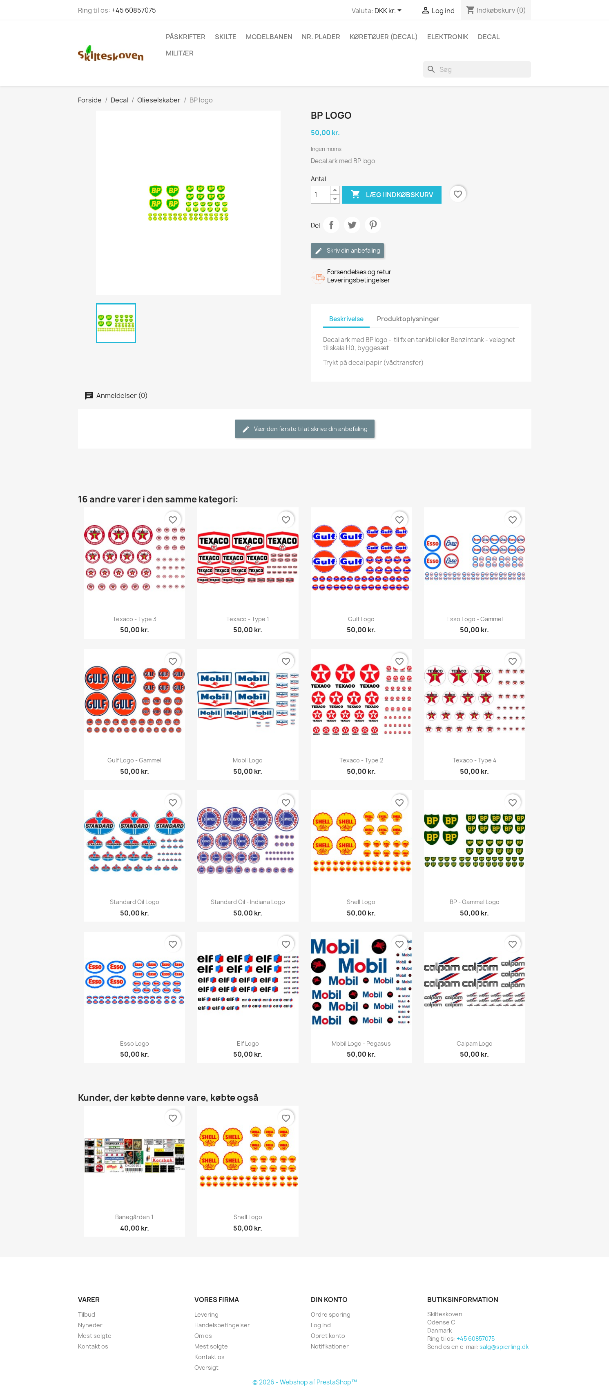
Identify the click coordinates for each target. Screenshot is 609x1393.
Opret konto (328, 1336)
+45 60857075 (134, 10)
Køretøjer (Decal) (384, 36)
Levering (206, 1314)
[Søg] (477, 69)
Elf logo (248, 1043)
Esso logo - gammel (474, 619)
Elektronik (447, 36)
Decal (489, 36)
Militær (180, 53)
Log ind (321, 1325)
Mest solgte (95, 1336)
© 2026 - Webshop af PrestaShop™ (304, 1382)
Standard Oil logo (134, 902)
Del (331, 225)
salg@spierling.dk (504, 1347)
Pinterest (373, 225)
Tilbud (86, 1314)
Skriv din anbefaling (347, 251)
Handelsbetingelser (222, 1325)
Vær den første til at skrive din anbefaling (305, 429)
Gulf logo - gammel (134, 760)
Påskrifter (185, 36)
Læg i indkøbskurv (392, 194)
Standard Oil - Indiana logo (248, 902)
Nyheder (90, 1325)
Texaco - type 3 (134, 619)
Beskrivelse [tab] (346, 319)
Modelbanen (269, 36)
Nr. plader (321, 36)
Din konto (329, 1299)
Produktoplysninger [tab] (408, 319)
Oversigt (206, 1367)
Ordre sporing (330, 1314)
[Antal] (320, 195)
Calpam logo (475, 1043)
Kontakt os (93, 1346)
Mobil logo (248, 760)
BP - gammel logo (475, 902)
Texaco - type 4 (475, 760)
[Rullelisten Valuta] (389, 11)
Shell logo (361, 902)
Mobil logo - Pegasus (361, 1043)
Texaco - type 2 (361, 760)
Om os (203, 1336)
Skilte (225, 36)
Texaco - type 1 (247, 619)
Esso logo (134, 1043)
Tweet (352, 225)
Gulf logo (361, 619)
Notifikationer (330, 1346)
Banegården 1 (134, 1217)
